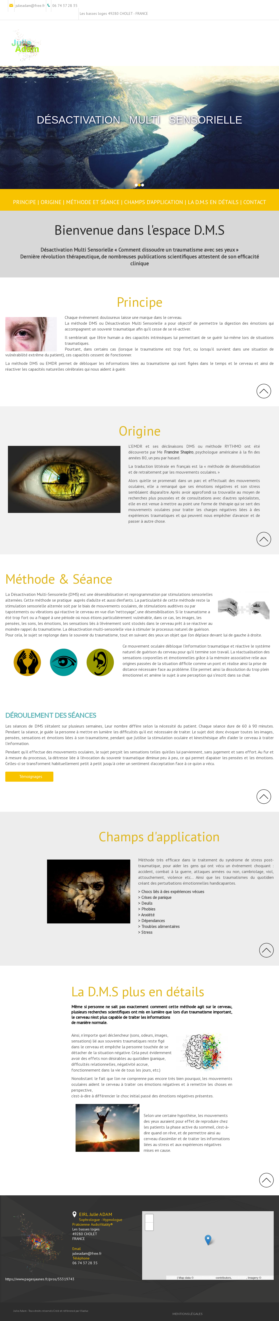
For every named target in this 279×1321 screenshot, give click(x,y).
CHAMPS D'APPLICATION (153, 202)
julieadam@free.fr (87, 1253)
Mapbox (267, 1277)
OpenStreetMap (204, 1277)
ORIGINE (51, 202)
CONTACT (254, 202)
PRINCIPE (24, 202)
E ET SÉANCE (103, 202)
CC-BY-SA (239, 1277)
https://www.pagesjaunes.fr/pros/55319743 (40, 1279)
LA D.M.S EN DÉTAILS (214, 202)
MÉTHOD (77, 202)
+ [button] (149, 1218)
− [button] (149, 1226)
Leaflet (172, 1277)
